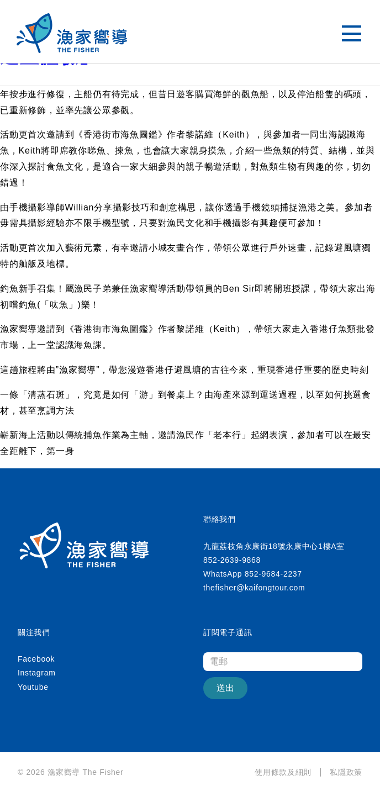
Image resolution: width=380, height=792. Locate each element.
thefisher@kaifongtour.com (254, 587)
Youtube (33, 687)
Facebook (36, 658)
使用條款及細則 (283, 772)
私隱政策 (346, 772)
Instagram (37, 672)
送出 (225, 688)
